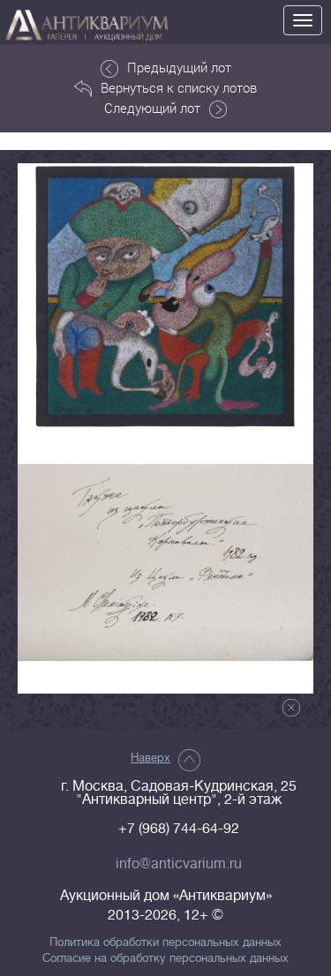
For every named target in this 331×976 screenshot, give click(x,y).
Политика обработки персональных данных (165, 942)
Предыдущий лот (166, 68)
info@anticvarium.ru (179, 864)
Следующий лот (165, 108)
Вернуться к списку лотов (165, 88)
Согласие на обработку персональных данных (165, 958)
